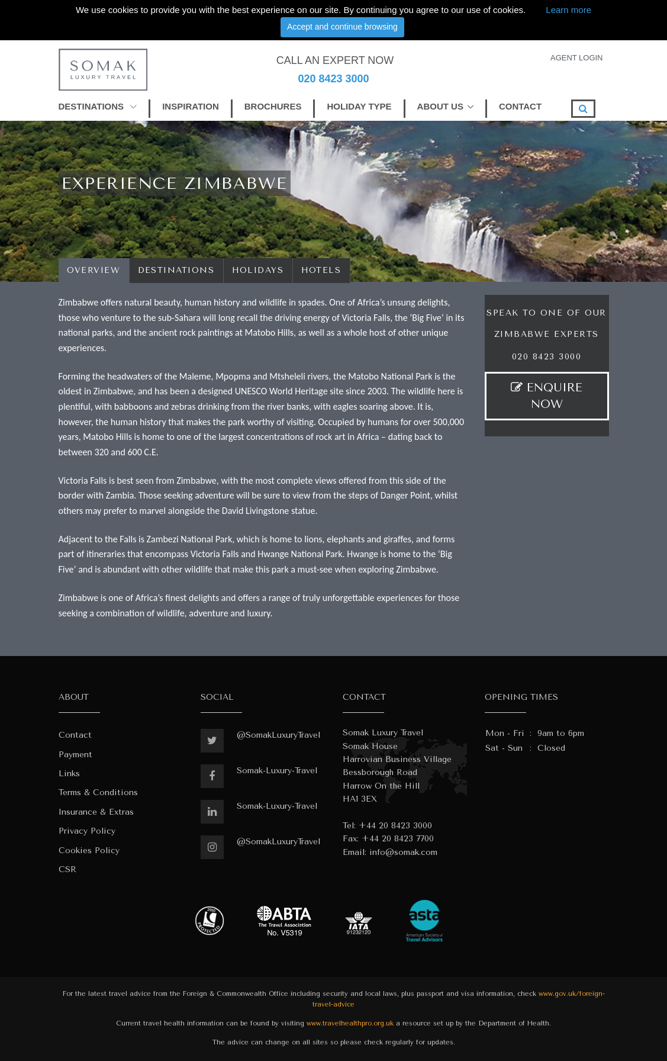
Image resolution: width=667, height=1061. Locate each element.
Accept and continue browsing (342, 26)
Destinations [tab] (176, 270)
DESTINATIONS (98, 106)
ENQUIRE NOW (546, 396)
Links (69, 774)
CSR (67, 869)
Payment (75, 755)
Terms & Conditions (98, 792)
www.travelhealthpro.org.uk (350, 1023)
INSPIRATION (190, 106)
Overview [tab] (94, 270)
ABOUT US (440, 106)
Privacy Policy (87, 831)
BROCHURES (273, 106)
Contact (75, 735)
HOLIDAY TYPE (359, 106)
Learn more (568, 10)
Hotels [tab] (321, 270)
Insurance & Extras (96, 812)
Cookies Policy (89, 850)
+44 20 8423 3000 (395, 826)
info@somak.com (403, 852)
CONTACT (520, 106)
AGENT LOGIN (576, 57)
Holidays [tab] (258, 270)
